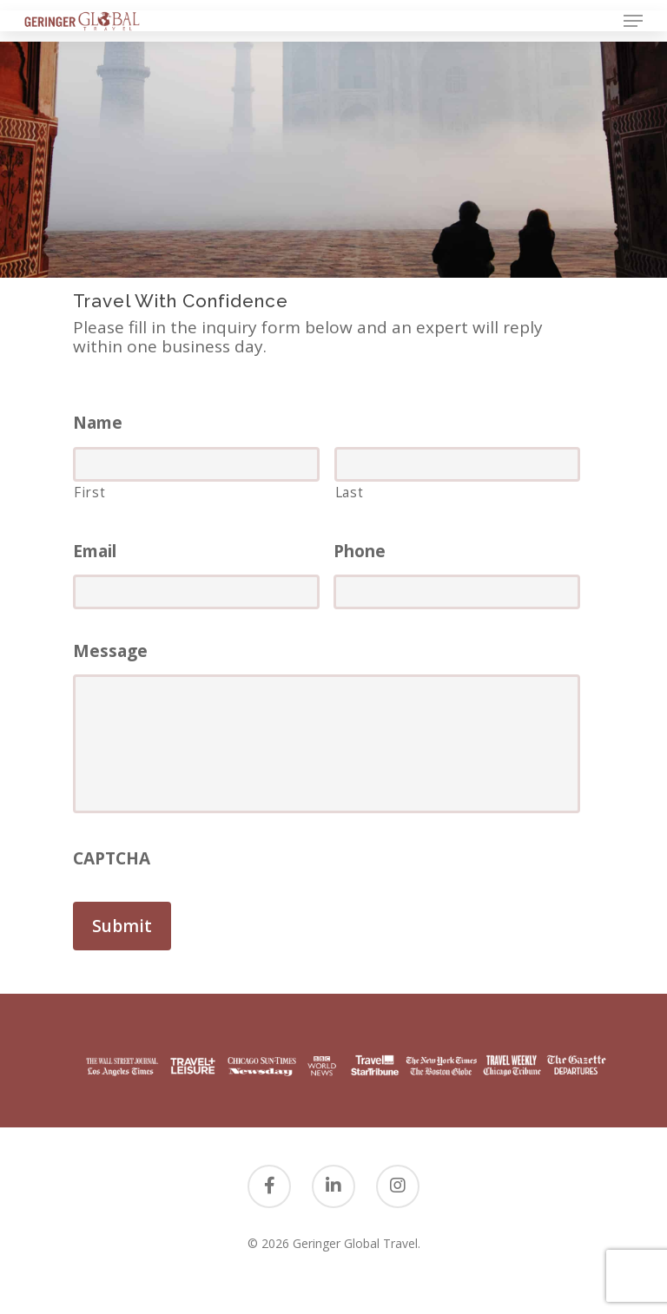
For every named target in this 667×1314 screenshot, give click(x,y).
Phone (360, 551)
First (89, 492)
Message (110, 651)
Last (349, 492)
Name (97, 423)
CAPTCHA (111, 859)
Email (94, 551)
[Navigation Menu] (633, 21)
